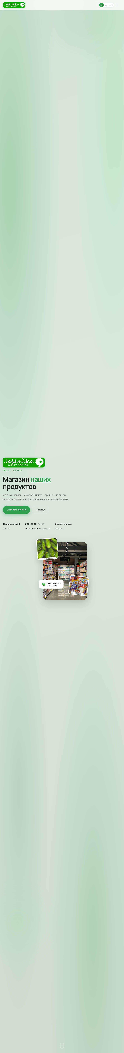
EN (111, 5)
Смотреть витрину (16, 509)
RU (101, 5)
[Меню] (118, 5)
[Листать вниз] (62, 1046)
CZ (106, 5)
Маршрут (40, 509)
